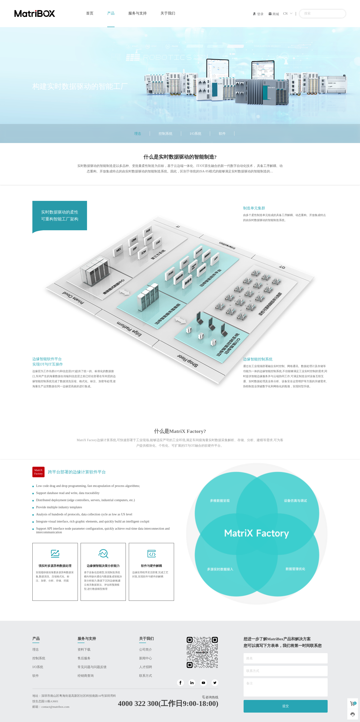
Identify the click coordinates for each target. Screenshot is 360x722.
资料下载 (84, 649)
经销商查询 (86, 675)
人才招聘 (145, 667)
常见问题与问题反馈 (92, 667)
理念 (137, 133)
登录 (258, 14)
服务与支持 (137, 13)
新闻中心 (145, 658)
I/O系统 (195, 133)
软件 (222, 133)
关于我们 (167, 13)
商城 (273, 14)
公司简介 (145, 649)
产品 (111, 13)
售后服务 (84, 658)
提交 (285, 706)
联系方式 (145, 675)
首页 (89, 13)
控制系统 (165, 133)
